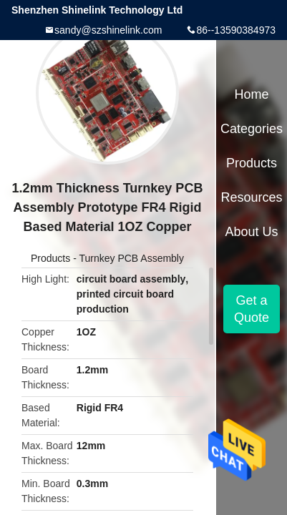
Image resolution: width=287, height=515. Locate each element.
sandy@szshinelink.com (108, 30)
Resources (252, 197)
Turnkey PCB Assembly (131, 258)
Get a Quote (251, 309)
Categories (251, 129)
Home (252, 94)
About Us (251, 232)
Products (50, 258)
